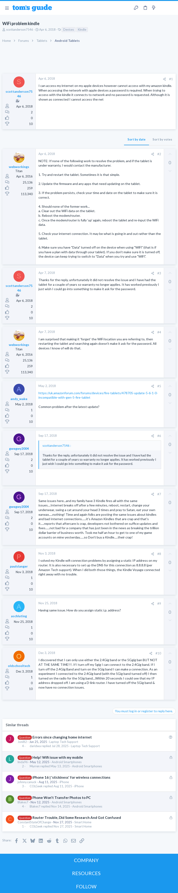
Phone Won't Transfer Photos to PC (61, 797)
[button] (6, 8)
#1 (171, 79)
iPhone (64, 782)
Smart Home (82, 822)
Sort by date (136, 139)
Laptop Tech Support (63, 742)
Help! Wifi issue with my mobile (57, 757)
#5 (159, 386)
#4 (159, 332)
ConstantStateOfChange (34, 822)
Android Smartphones (67, 762)
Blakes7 (23, 802)
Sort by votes (162, 139)
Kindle (82, 29)
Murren (35, 766)
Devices (68, 29)
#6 (159, 436)
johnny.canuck (27, 782)
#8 (159, 554)
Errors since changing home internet (62, 737)
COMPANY (86, 860)
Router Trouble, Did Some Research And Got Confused (76, 817)
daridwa (35, 746)
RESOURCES (86, 873)
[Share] (164, 79)
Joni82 (22, 742)
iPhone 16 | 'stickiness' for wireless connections (71, 777)
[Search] (172, 8)
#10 (158, 653)
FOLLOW (86, 886)
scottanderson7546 (19, 29)
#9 (159, 603)
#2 (159, 154)
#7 (159, 494)
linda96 (23, 762)
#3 (159, 273)
